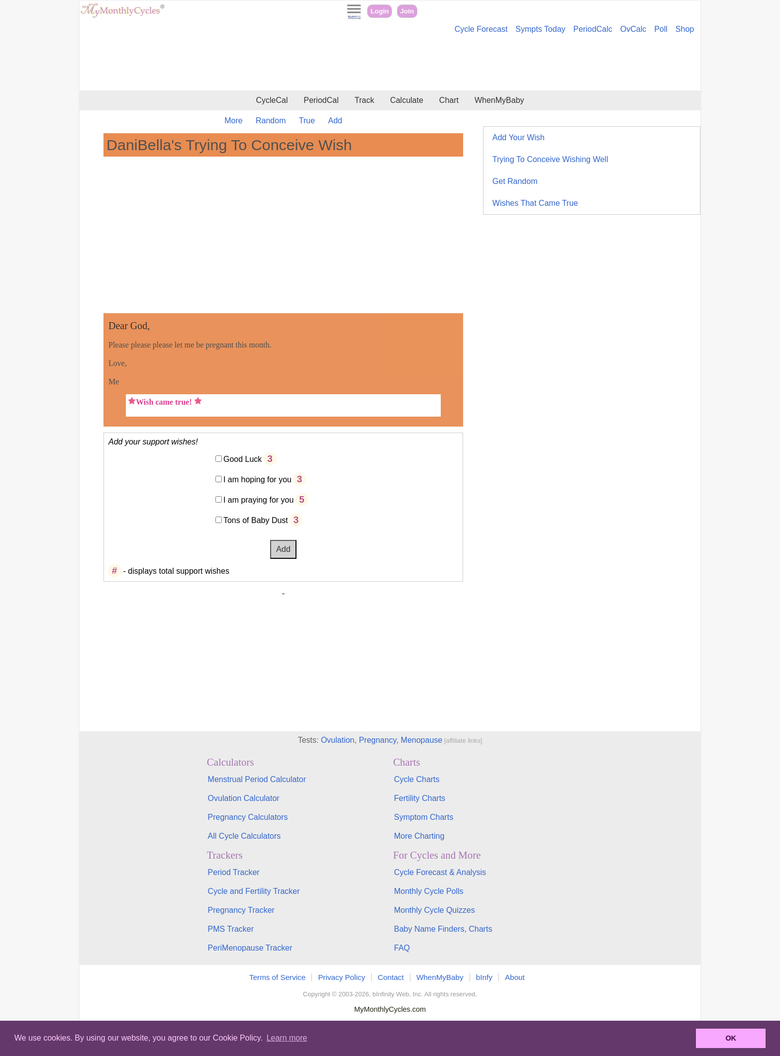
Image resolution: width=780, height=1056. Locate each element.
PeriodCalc (593, 29)
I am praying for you (258, 500)
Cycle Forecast (481, 29)
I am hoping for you (257, 479)
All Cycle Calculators (244, 836)
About (515, 977)
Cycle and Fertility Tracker (254, 891)
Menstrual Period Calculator (257, 779)
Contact (390, 977)
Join (407, 11)
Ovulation (338, 740)
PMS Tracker (231, 929)
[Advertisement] (390, 63)
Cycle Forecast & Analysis (440, 872)
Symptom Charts (423, 817)
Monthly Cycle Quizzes (434, 910)
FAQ (402, 948)
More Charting (419, 836)
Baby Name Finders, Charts (443, 929)
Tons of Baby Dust (255, 520)
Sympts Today (540, 29)
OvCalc (633, 29)
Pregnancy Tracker (241, 910)
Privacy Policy (341, 977)
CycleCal (272, 100)
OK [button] (730, 1038)
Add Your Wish (518, 137)
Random (271, 120)
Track (364, 100)
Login (380, 11)
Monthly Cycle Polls (429, 891)
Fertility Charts (419, 798)
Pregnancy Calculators (248, 817)
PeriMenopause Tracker (250, 948)
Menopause (422, 740)
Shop (685, 29)
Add (335, 120)
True (307, 120)
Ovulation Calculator (244, 798)
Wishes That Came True (535, 203)
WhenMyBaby (499, 100)
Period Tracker (234, 872)
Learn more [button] (287, 1038)
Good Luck (242, 459)
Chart (449, 100)
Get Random (515, 181)
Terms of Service (277, 977)
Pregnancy (377, 740)
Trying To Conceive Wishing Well (550, 159)
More (233, 120)
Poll (661, 29)
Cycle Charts (417, 779)
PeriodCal (320, 100)
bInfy (484, 977)
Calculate (406, 100)
